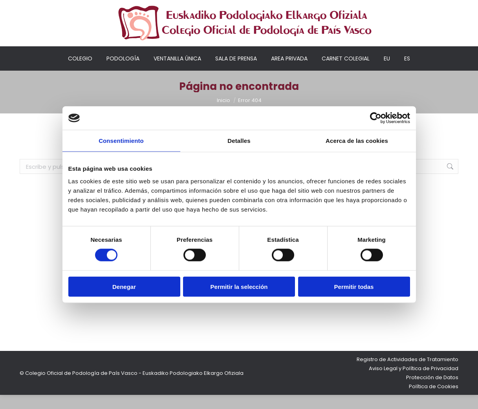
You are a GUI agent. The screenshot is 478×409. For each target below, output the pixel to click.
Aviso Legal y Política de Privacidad (413, 382)
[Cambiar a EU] (387, 73)
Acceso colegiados (370, 7)
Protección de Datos (432, 391)
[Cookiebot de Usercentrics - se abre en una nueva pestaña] (375, 118)
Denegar (124, 286)
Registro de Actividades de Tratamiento (407, 373)
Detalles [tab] (238, 140)
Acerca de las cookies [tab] (357, 140)
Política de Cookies (433, 400)
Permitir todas (354, 286)
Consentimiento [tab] (121, 140)
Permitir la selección (239, 286)
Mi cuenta (320, 7)
